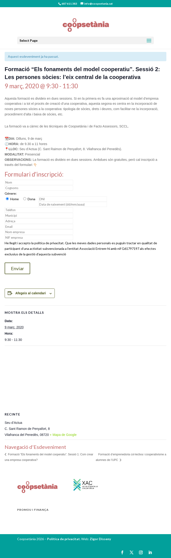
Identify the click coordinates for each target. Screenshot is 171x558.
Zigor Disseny (100, 539)
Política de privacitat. (64, 539)
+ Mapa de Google (63, 435)
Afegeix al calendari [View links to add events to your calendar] (30, 293)
